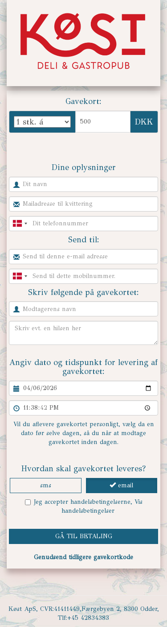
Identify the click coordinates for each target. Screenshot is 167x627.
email (121, 485)
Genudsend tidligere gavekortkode (83, 557)
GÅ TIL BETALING (83, 536)
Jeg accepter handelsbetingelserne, (84, 506)
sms (45, 485)
